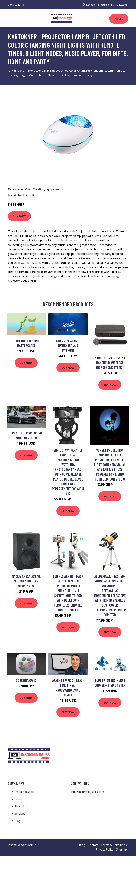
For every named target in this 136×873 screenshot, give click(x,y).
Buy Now (19, 216)
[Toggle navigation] (12, 18)
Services (19, 813)
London (90, 4)
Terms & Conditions (114, 845)
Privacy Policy (104, 849)
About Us (20, 806)
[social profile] (24, 4)
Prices (118, 18)
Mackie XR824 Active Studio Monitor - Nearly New (26, 581)
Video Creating (34, 189)
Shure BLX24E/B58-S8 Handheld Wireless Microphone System (110, 362)
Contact (93, 845)
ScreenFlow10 (26, 680)
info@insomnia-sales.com (112, 4)
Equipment (53, 189)
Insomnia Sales (24, 792)
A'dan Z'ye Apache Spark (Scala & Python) (68, 345)
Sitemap (121, 849)
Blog (17, 821)
